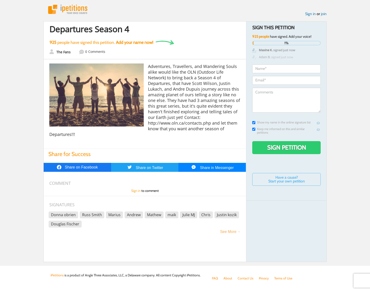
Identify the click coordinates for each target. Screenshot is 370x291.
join (324, 14)
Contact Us (245, 278)
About (227, 278)
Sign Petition (286, 147)
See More (228, 232)
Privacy (264, 278)
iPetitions (67, 9)
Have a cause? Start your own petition (286, 179)
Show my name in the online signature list (281, 122)
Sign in (310, 14)
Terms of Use (283, 278)
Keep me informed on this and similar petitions (278, 130)
